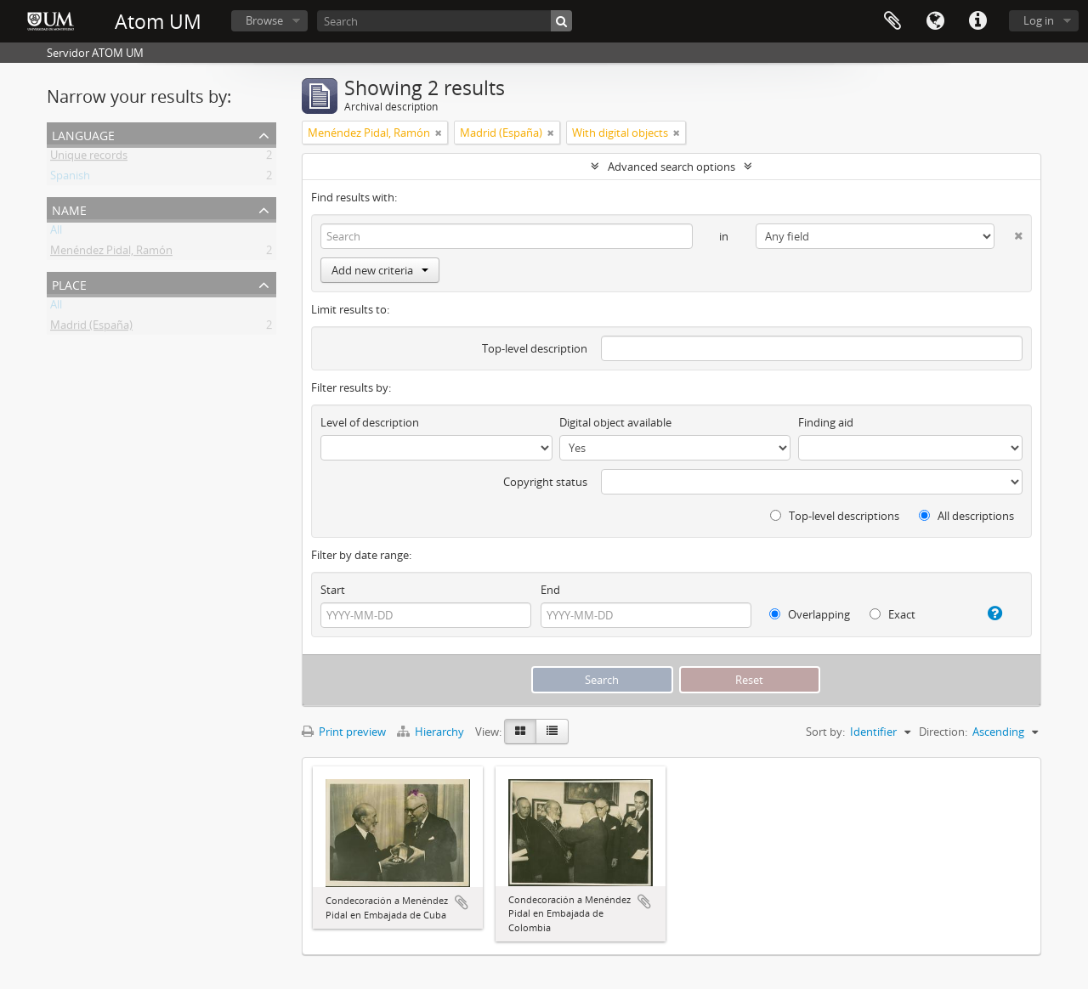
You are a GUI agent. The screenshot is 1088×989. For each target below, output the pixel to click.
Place (69, 283)
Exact (892, 614)
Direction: (943, 731)
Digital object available (615, 422)
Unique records (89, 158)
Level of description (369, 422)
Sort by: (825, 731)
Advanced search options (671, 166)
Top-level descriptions (834, 515)
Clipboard (892, 21)
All (56, 232)
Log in (1038, 20)
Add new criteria (380, 270)
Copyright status (545, 481)
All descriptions (966, 515)
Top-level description (534, 348)
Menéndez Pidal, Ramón (111, 253)
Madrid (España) (91, 328)
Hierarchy (432, 731)
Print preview (344, 731)
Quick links (977, 21)
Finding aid (825, 422)
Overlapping (809, 614)
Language (935, 21)
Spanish (70, 178)
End (550, 589)
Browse (264, 20)
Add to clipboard (461, 902)
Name (69, 208)
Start (332, 589)
